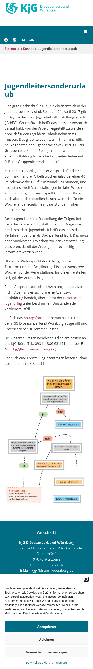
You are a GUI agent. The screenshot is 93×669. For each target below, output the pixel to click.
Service (28, 49)
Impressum (62, 662)
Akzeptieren (46, 627)
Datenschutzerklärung (39, 662)
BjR (32, 363)
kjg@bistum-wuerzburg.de (34, 349)
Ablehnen (46, 639)
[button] (86, 579)
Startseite (12, 49)
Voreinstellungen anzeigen (46, 652)
